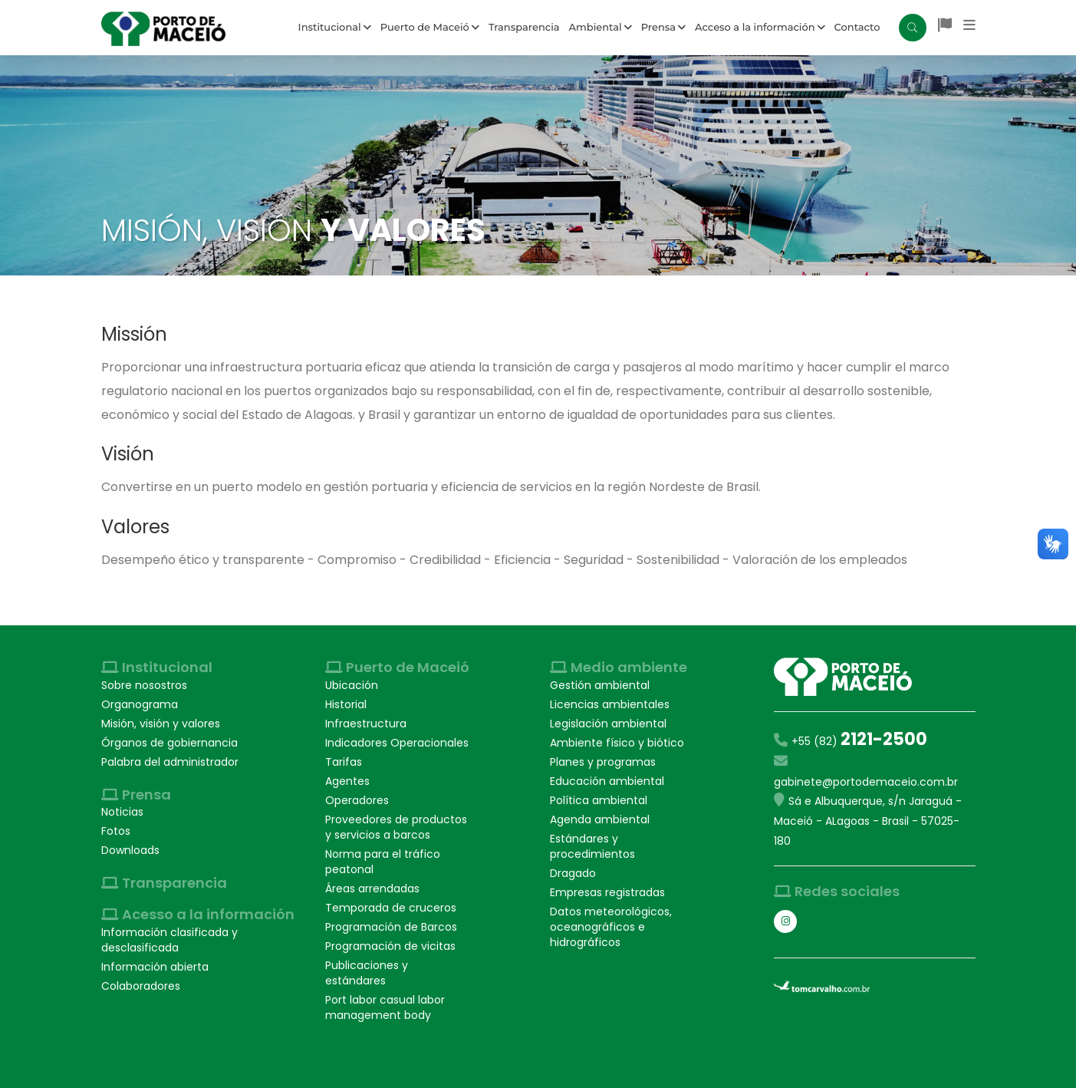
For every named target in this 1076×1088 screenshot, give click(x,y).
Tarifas (343, 762)
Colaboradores (140, 986)
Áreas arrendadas (372, 888)
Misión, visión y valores (160, 723)
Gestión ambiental (600, 685)
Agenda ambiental (600, 819)
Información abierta (155, 966)
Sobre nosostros (144, 685)
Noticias (122, 811)
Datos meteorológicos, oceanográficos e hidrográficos (611, 927)
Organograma (139, 704)
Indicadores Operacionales (397, 742)
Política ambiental (598, 800)
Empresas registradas (607, 892)
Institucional (334, 27)
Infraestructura (365, 723)
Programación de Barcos (391, 927)
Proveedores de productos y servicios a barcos (396, 827)
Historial (346, 704)
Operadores (357, 800)
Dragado (573, 873)
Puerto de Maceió (429, 27)
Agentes (347, 781)
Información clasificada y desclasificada (169, 940)
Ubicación (351, 685)
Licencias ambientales (610, 704)
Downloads (130, 850)
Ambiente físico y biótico (617, 742)
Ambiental (600, 27)
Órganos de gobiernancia (169, 742)
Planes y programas (603, 762)
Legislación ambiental (608, 723)
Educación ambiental (607, 781)
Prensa (663, 27)
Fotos (115, 831)
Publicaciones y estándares (366, 973)
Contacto (857, 27)
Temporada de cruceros (390, 907)
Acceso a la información (760, 27)
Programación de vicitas (390, 946)
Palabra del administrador (170, 762)
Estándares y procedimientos (592, 846)
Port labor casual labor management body (385, 1007)
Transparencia (524, 27)
